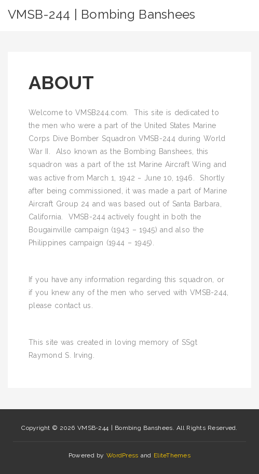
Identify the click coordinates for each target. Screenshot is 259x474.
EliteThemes (172, 455)
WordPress (122, 455)
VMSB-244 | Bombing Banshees (102, 14)
